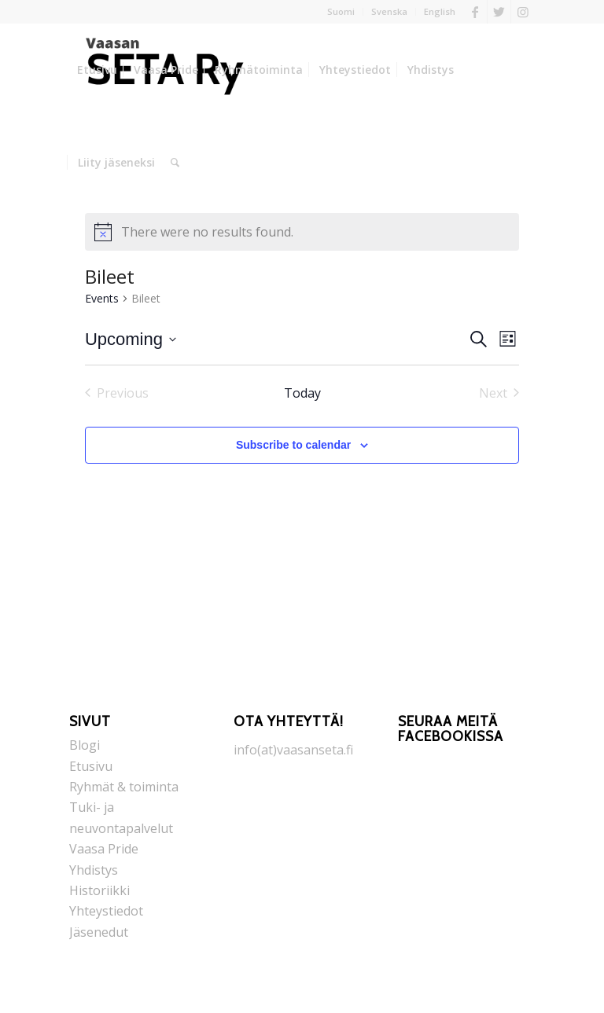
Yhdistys (93, 870)
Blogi (84, 745)
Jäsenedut (98, 932)
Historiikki (99, 890)
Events (102, 298)
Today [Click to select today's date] (302, 393)
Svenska (389, 11)
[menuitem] (341, 12)
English (439, 11)
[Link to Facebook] (475, 12)
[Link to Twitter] (499, 12)
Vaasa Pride (103, 848)
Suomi (341, 11)
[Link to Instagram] (523, 12)
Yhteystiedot (106, 910)
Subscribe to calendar (293, 445)
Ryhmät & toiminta (124, 786)
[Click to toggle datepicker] (130, 339)
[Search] (175, 162)
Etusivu (90, 766)
